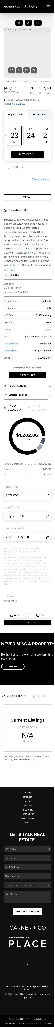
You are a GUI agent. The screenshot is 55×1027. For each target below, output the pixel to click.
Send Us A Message (28, 911)
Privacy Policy (9, 1023)
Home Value (27, 814)
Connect (27, 823)
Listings (27, 797)
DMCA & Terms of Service (30, 1023)
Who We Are (27, 818)
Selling (28, 805)
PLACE (27, 989)
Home (27, 792)
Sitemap (47, 1023)
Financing (27, 810)
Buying (27, 801)
